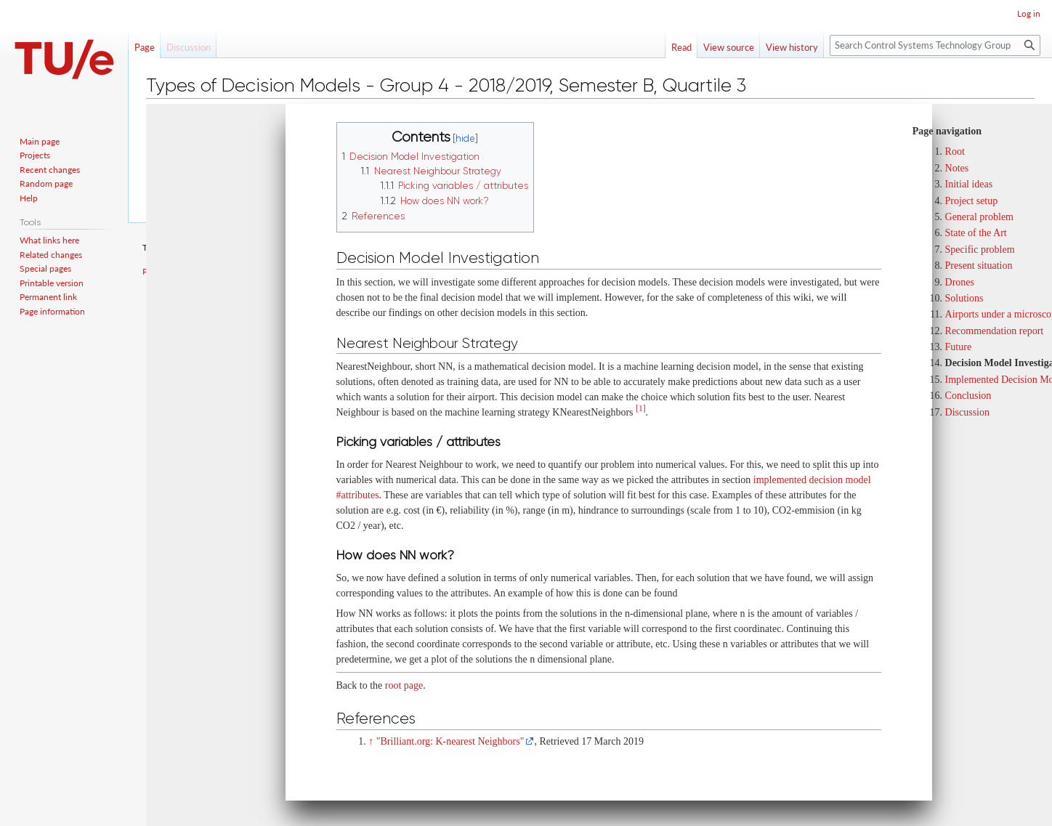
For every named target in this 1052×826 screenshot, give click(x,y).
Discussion (967, 412)
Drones (959, 282)
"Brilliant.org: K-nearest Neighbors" (450, 741)
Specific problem (980, 249)
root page (404, 685)
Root (955, 151)
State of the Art (976, 232)
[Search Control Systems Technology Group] (935, 45)
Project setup (971, 200)
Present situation (979, 265)
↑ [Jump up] (370, 741)
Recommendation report (994, 330)
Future (958, 346)
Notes (957, 168)
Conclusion (968, 395)
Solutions (964, 298)
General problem (979, 216)
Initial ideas (969, 184)
